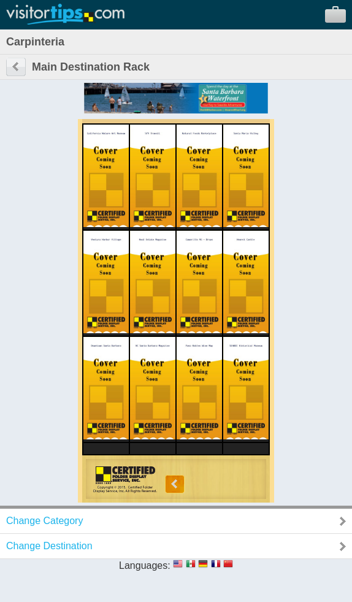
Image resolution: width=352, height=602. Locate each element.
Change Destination (49, 546)
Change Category (44, 520)
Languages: (144, 565)
